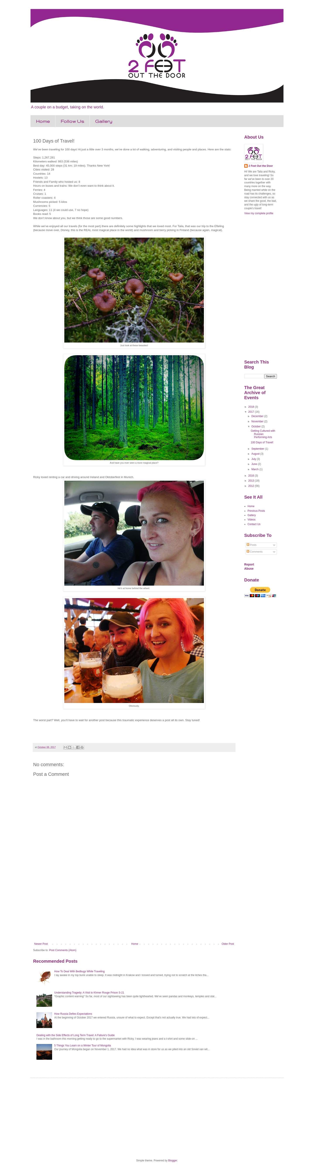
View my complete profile (258, 213)
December (257, 416)
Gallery (103, 121)
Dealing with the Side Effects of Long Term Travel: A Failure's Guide (75, 1035)
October (256, 426)
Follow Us (72, 121)
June (254, 464)
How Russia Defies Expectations (73, 1013)
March (255, 469)
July (254, 459)
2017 (251, 411)
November (257, 421)
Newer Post (41, 943)
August (255, 453)
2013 (251, 480)
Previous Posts (256, 510)
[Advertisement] (134, 906)
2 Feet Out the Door (261, 165)
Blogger (172, 1160)
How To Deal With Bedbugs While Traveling (79, 971)
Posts (251, 544)
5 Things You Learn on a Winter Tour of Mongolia (82, 1045)
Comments (255, 551)
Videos (251, 519)
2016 (251, 475)
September (258, 448)
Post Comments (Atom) (62, 950)
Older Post (228, 943)
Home (43, 121)
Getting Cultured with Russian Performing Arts (263, 434)
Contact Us (253, 524)
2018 (251, 406)
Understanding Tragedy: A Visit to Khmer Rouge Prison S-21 (89, 992)
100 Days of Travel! (262, 442)
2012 (251, 485)
